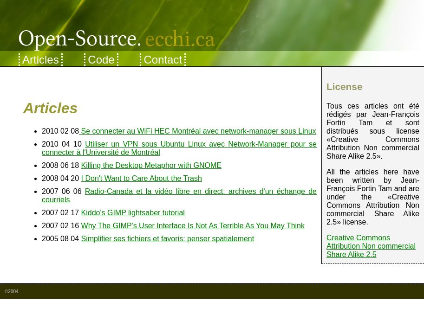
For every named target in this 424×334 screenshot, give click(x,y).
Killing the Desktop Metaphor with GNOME (151, 165)
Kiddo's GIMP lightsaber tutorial (133, 213)
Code (101, 59)
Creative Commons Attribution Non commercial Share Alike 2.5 (371, 246)
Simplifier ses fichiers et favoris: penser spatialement (167, 239)
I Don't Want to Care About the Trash (141, 178)
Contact (163, 59)
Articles (40, 59)
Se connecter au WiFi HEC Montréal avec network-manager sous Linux (197, 131)
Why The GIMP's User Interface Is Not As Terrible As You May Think (193, 226)
